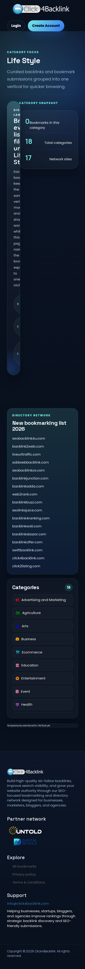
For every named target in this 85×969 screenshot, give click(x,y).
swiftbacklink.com (27, 550)
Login (16, 25)
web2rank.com (24, 494)
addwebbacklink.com (30, 462)
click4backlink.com (28, 558)
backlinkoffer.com (27, 542)
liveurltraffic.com (26, 454)
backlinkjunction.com (30, 478)
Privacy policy (24, 874)
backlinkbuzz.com (27, 502)
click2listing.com (26, 566)
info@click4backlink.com (28, 903)
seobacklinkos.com (28, 470)
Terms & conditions (28, 882)
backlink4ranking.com (31, 518)
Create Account (46, 25)
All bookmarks (24, 866)
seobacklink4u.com (28, 438)
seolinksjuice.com (27, 510)
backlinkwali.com (26, 526)
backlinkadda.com (28, 486)
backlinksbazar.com (29, 534)
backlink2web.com (28, 446)
